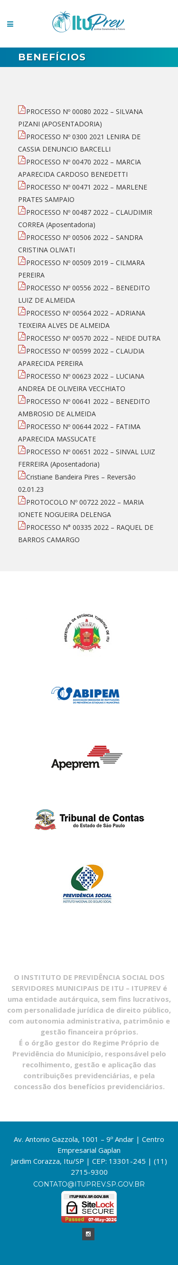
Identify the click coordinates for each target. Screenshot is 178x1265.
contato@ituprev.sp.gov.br (89, 1184)
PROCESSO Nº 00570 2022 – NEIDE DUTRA (89, 338)
